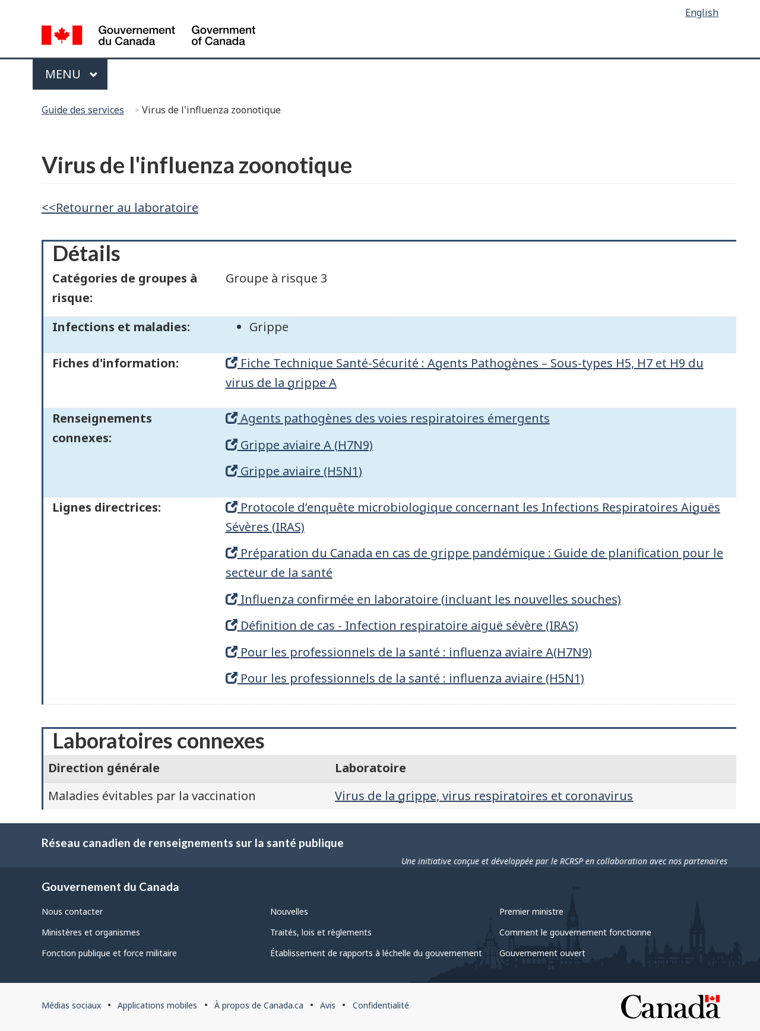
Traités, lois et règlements (321, 932)
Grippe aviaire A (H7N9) (299, 445)
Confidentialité (381, 1005)
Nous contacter (72, 911)
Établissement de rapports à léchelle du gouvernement (376, 953)
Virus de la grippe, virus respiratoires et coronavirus (484, 796)
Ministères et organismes (91, 932)
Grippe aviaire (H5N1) (294, 471)
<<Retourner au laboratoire (120, 207)
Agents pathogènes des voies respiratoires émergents (388, 418)
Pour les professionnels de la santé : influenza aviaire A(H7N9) (409, 652)
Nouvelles (289, 911)
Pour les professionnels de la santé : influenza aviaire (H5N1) (405, 678)
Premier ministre (531, 911)
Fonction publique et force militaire (109, 953)
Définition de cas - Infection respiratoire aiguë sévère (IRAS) (402, 625)
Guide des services (83, 109)
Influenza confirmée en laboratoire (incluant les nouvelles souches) (423, 599)
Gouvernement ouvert (542, 953)
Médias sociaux (71, 1005)
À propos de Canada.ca (258, 1005)
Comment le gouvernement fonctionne (575, 932)
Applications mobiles (157, 1005)
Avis (327, 1005)
